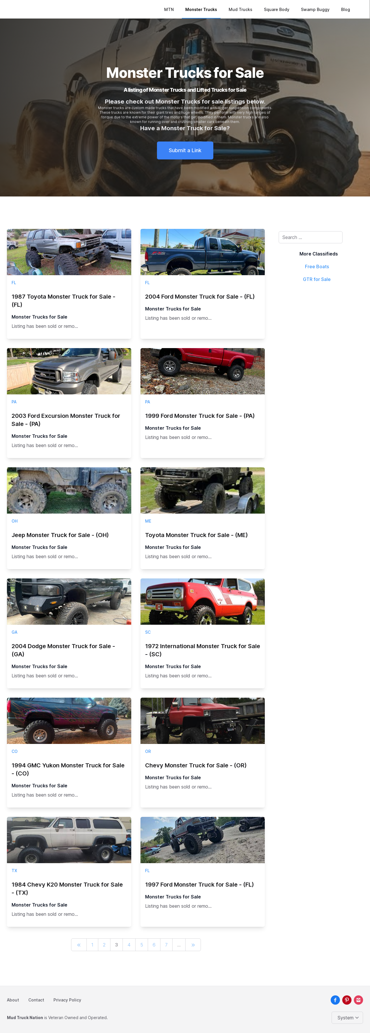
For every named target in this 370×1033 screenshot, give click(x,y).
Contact (36, 999)
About (13, 999)
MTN (169, 9)
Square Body (277, 9)
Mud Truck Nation (25, 1017)
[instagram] (358, 1000)
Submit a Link (185, 150)
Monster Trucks (201, 9)
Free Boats (317, 266)
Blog (345, 9)
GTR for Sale (317, 279)
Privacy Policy (67, 999)
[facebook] (335, 1000)
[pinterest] (347, 1000)
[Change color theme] (348, 1017)
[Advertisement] (318, 375)
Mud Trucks (241, 9)
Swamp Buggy (315, 9)
